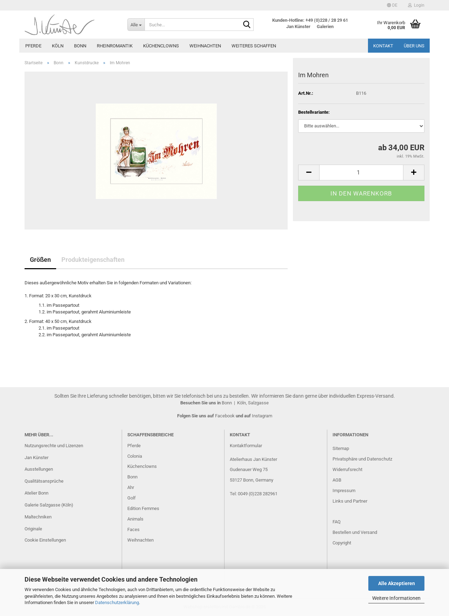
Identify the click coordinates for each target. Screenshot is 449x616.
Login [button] (416, 5)
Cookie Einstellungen (45, 540)
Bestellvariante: (314, 112)
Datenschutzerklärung (117, 602)
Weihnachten (205, 45)
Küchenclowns (161, 45)
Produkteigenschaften (93, 259)
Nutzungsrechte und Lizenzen (54, 445)
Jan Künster (36, 457)
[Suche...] (136, 24)
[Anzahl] (361, 172)
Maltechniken (38, 516)
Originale (33, 528)
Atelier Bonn (36, 493)
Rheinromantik (115, 45)
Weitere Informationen (396, 598)
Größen (40, 259)
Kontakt (383, 45)
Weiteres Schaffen (254, 45)
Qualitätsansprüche (44, 481)
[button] (392, 5)
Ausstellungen (39, 469)
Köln (57, 45)
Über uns (414, 45)
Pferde (33, 45)
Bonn (80, 45)
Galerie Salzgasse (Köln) (49, 505)
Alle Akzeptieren (396, 583)
